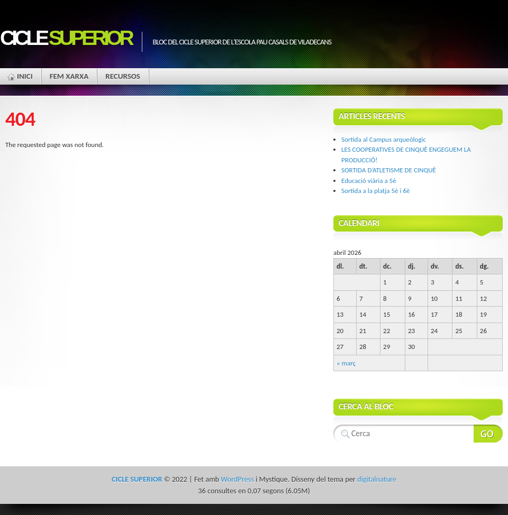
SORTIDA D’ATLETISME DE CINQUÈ (388, 170)
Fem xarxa (69, 76)
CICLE (65, 37)
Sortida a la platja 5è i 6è (375, 191)
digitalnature (376, 479)
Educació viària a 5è (368, 181)
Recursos (122, 76)
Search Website (488, 434)
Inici (25, 76)
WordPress (237, 479)
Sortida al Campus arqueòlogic (383, 139)
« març (346, 363)
